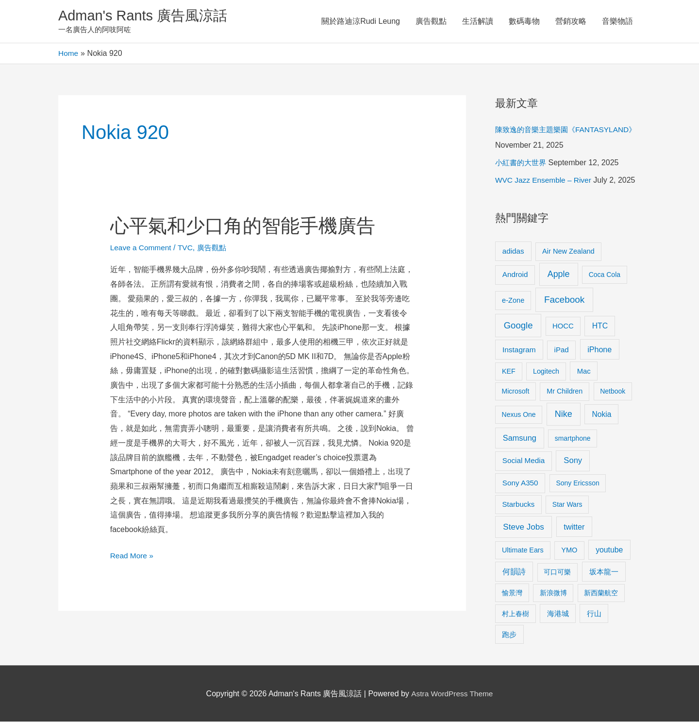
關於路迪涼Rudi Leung (360, 21)
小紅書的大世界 (522, 164)
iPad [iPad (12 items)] (561, 351)
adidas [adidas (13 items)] (513, 252)
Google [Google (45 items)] (518, 326)
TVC (188, 248)
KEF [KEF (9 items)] (509, 372)
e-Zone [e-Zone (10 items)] (513, 301)
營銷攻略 (570, 21)
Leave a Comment (142, 248)
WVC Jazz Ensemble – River (545, 181)
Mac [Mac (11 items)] (584, 372)
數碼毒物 (524, 21)
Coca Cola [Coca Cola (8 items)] (604, 276)
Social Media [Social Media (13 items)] (523, 462)
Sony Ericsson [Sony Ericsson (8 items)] (577, 484)
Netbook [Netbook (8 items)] (612, 392)
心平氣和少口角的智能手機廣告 (246, 226)
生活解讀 (477, 21)
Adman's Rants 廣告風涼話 (145, 16)
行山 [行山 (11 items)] (594, 615)
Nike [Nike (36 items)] (563, 415)
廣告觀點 (431, 21)
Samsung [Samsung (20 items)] (519, 439)
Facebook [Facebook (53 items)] (564, 300)
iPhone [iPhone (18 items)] (599, 350)
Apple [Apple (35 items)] (559, 275)
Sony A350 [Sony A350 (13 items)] (520, 484)
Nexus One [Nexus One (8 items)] (519, 416)
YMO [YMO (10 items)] (569, 551)
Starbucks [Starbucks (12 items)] (518, 505)
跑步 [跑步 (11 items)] (509, 635)
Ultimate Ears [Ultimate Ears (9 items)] (523, 551)
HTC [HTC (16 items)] (600, 327)
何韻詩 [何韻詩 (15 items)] (514, 573)
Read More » (132, 555)
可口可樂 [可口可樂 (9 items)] (557, 573)
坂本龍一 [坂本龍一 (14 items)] (603, 573)
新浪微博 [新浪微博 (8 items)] (553, 594)
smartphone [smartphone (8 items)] (573, 440)
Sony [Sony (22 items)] (573, 461)
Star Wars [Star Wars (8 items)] (567, 506)
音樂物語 (617, 21)
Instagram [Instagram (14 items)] (519, 351)
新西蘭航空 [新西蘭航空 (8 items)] (601, 594)
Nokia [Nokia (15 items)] (601, 416)
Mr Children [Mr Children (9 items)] (564, 392)
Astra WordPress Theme (452, 694)
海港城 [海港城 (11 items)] (558, 615)
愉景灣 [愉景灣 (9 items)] (512, 594)
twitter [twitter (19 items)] (574, 527)
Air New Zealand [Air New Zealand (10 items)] (568, 252)
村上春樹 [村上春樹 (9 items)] (515, 615)
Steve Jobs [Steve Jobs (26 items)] (523, 528)
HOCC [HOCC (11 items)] (563, 327)
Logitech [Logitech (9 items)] (546, 372)
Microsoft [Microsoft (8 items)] (516, 392)
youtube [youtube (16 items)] (609, 551)
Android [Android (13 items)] (515, 276)
